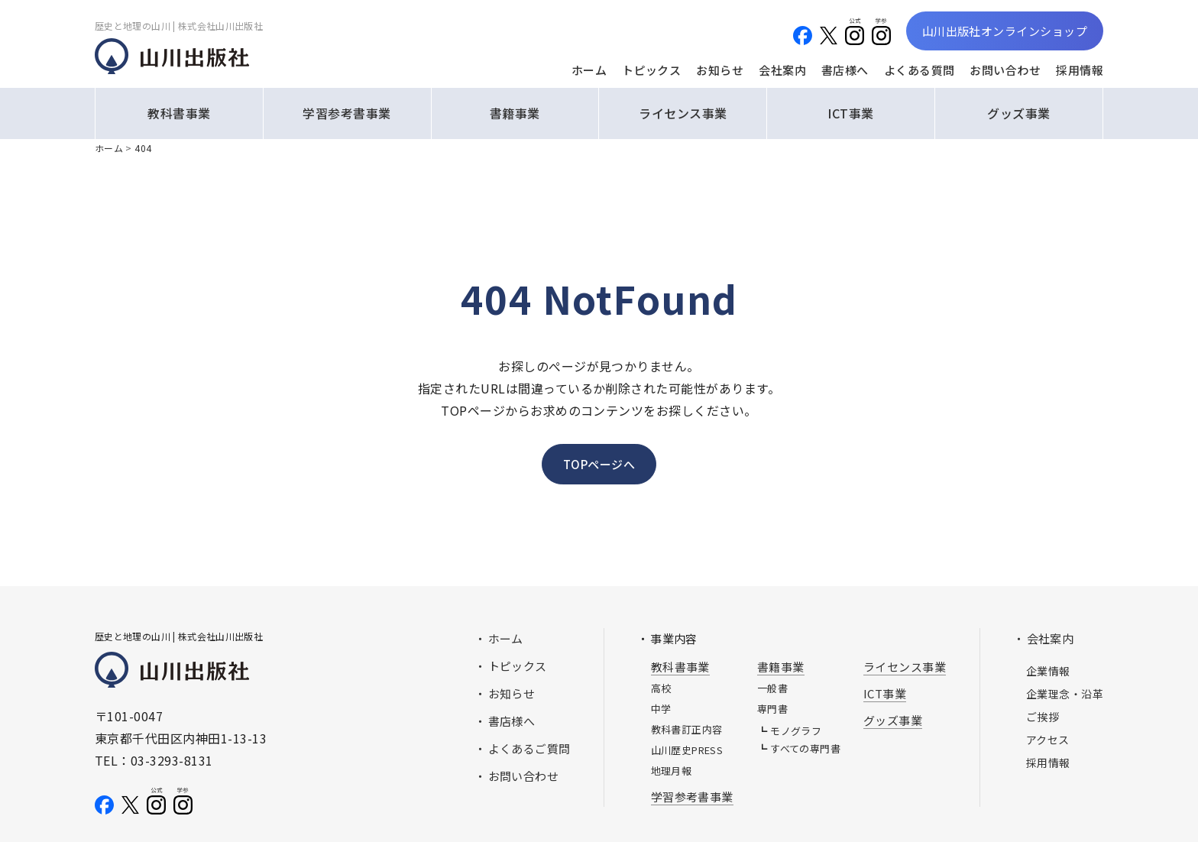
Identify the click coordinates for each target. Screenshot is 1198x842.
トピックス (651, 70)
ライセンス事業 (683, 113)
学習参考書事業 (346, 113)
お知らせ (719, 70)
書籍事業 (515, 113)
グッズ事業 (1018, 113)
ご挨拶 (1042, 716)
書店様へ (845, 70)
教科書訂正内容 (687, 729)
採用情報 (1079, 70)
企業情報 (1048, 670)
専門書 (772, 708)
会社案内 (782, 70)
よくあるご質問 (529, 748)
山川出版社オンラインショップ (1004, 31)
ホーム (589, 70)
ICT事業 (850, 113)
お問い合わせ (1005, 70)
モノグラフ (795, 731)
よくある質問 (919, 70)
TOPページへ (599, 464)
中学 (661, 708)
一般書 (772, 688)
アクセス (1048, 739)
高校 (661, 688)
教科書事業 (178, 113)
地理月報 (671, 770)
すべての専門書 (805, 748)
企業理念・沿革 (1064, 693)
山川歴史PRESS (687, 750)
